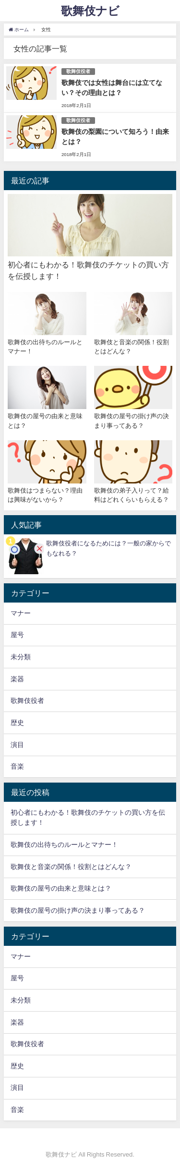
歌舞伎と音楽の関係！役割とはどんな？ (71, 866)
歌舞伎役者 (78, 71)
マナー (21, 613)
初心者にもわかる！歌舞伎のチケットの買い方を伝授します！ (88, 817)
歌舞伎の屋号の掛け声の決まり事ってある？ (78, 910)
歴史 (17, 722)
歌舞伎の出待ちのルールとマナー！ (64, 844)
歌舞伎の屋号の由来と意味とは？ (61, 888)
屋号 (17, 634)
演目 (17, 744)
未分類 (21, 656)
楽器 (17, 679)
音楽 (17, 766)
